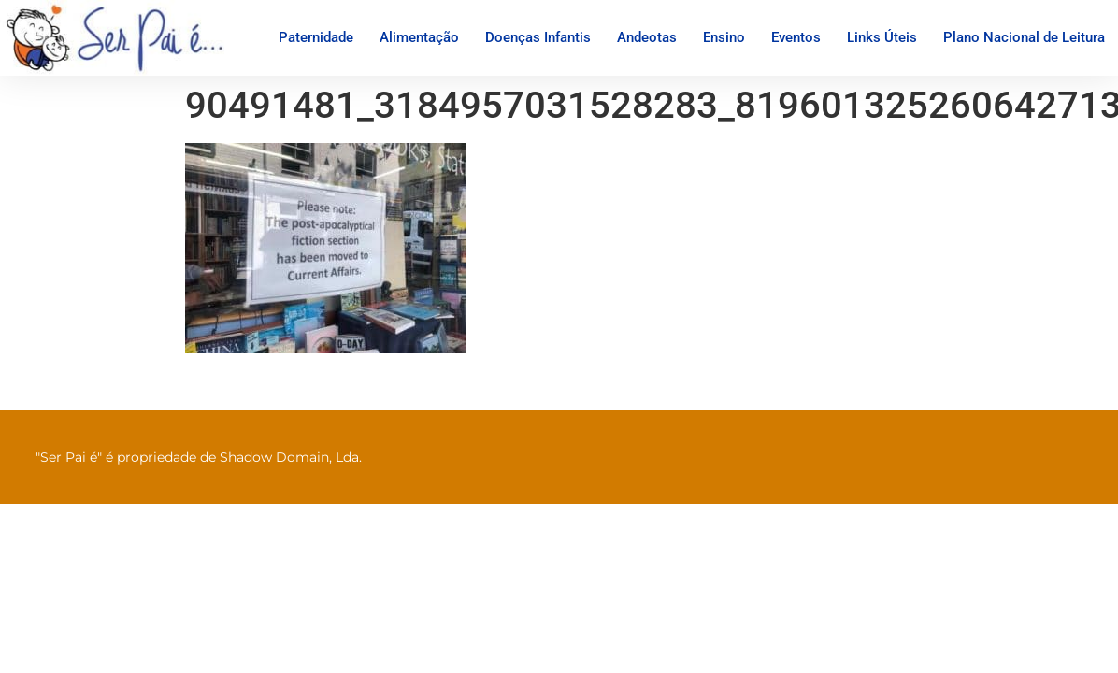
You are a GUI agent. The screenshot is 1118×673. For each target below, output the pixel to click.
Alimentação (419, 37)
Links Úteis (882, 37)
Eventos (796, 37)
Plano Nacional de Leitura (1024, 37)
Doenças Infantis (538, 37)
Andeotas (647, 37)
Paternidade (316, 37)
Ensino (724, 37)
